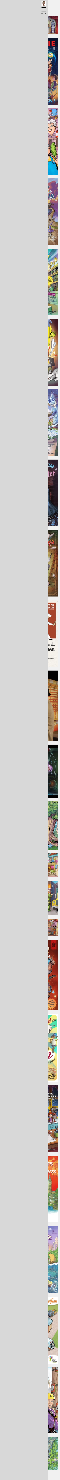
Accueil (14, 4)
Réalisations (26, 4)
